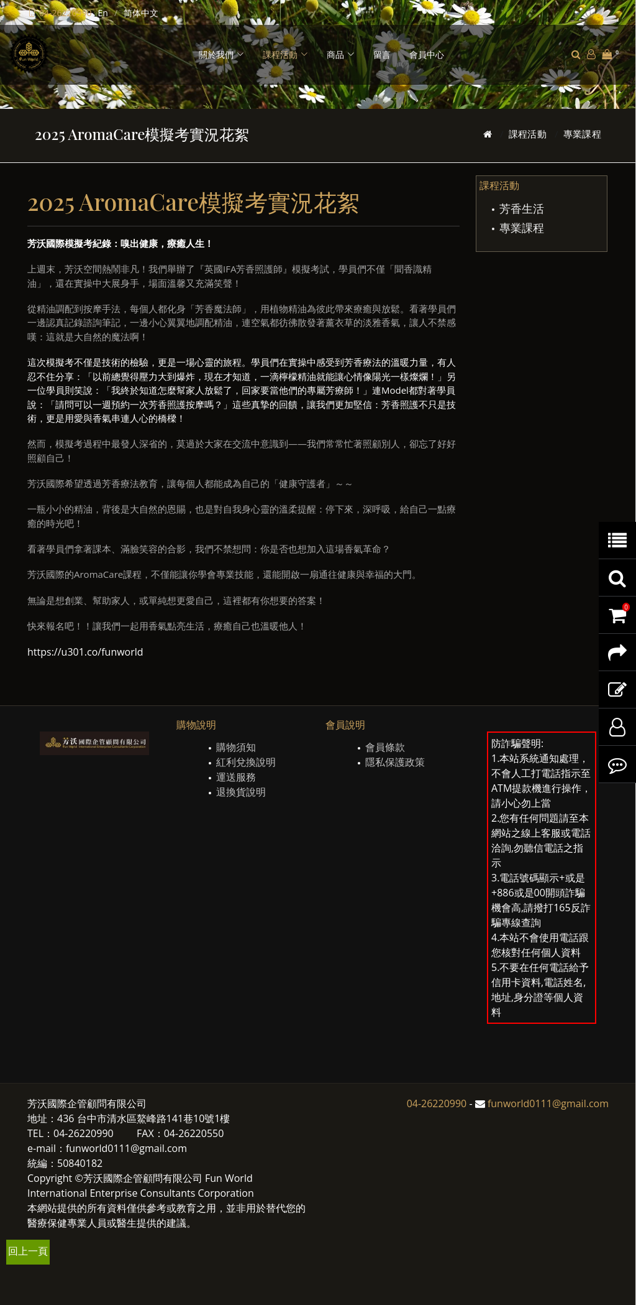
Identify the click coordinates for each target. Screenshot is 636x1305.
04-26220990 (65, 13)
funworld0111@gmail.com (548, 1103)
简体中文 (141, 13)
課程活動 (528, 134)
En (103, 13)
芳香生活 (521, 208)
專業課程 (582, 134)
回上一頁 (28, 1251)
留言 (382, 54)
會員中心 (426, 54)
